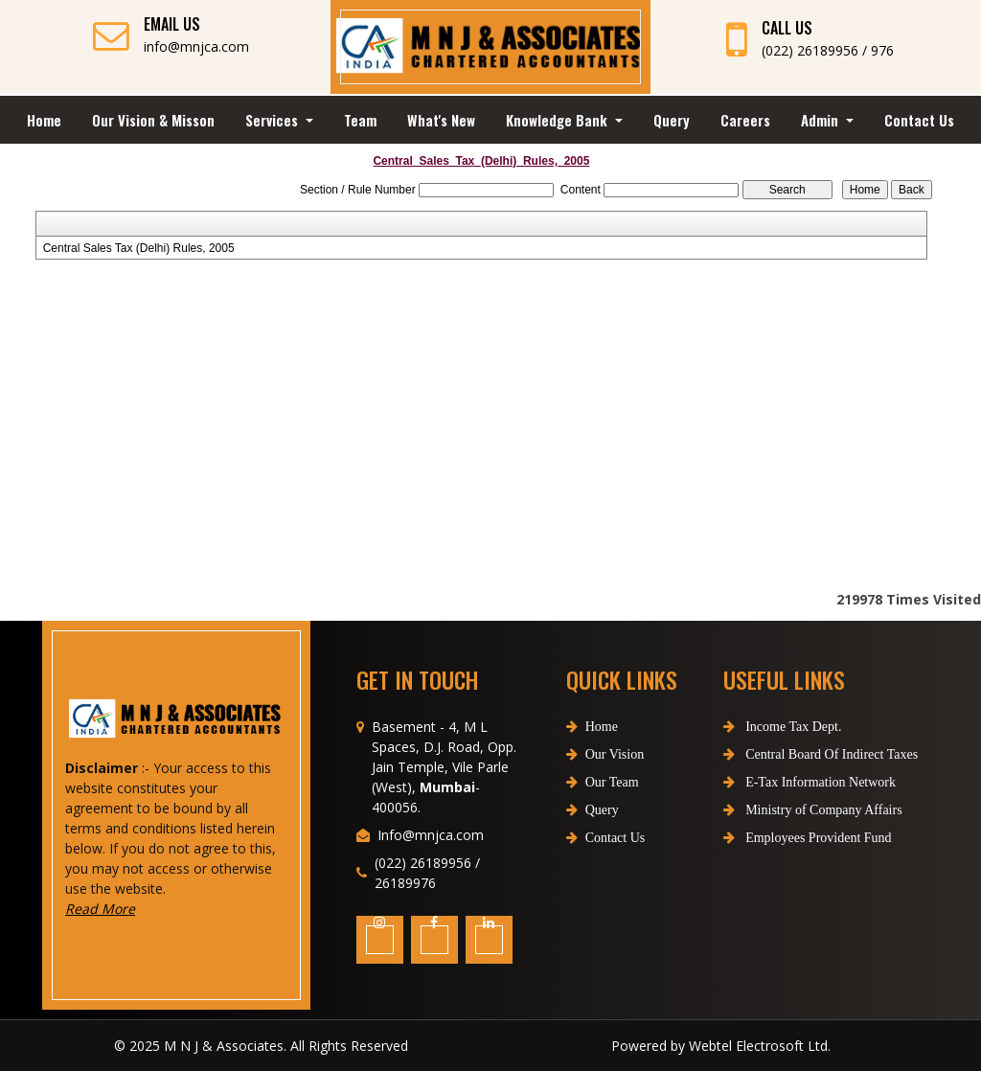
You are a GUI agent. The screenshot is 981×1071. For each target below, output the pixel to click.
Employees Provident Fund (779, 838)
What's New (441, 119)
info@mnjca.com (196, 46)
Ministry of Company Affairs (784, 810)
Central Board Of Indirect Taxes (792, 754)
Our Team (602, 810)
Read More (128, 909)
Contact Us (919, 119)
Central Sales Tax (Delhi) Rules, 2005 (139, 248)
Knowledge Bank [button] (558, 119)
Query (671, 119)
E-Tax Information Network (781, 782)
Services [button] (273, 119)
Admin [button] (821, 119)
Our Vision (605, 782)
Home (44, 119)
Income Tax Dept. (754, 726)
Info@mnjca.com (430, 863)
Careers (745, 119)
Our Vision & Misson (153, 119)
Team (360, 119)
